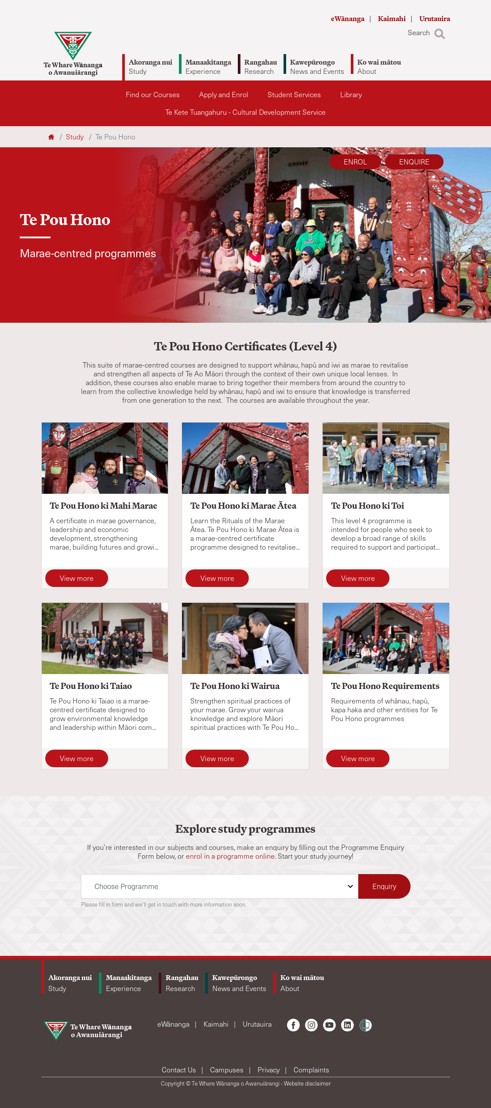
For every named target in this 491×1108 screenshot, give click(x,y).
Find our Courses (153, 94)
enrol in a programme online (230, 855)
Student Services (294, 94)
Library (351, 94)
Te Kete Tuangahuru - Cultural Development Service (245, 112)
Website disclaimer (307, 1083)
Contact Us (180, 1069)
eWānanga (348, 18)
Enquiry (384, 886)
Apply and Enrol (223, 94)
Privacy (269, 1069)
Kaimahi (392, 18)
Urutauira (434, 18)
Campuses (227, 1069)
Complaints (311, 1069)
